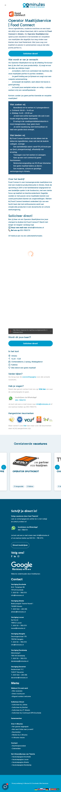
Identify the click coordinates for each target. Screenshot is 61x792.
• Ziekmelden (16, 748)
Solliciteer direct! (30, 54)
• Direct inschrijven (18, 694)
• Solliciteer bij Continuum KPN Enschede (26, 713)
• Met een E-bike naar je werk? (22, 729)
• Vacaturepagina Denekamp (21, 765)
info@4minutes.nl (43, 404)
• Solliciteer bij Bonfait (19, 707)
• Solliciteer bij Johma (19, 705)
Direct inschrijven (20, 545)
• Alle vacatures (16, 691)
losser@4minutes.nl (18, 628)
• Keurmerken (16, 732)
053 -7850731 (20, 400)
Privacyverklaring (17, 783)
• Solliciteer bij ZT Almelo (20, 710)
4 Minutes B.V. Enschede (30, 783)
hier (25, 426)
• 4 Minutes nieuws (18, 738)
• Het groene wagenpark (19, 727)
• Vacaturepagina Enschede (21, 757)
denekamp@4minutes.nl (19, 661)
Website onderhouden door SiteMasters (25, 574)
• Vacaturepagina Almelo (20, 762)
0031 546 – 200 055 (20, 609)
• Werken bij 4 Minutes (19, 735)
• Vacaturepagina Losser (20, 759)
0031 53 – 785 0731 (20, 593)
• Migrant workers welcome (21, 696)
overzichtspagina (29, 377)
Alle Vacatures (43, 783)
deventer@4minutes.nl (19, 678)
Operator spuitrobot (26, 471)
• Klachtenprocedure (18, 746)
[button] (57, 467)
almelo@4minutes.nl (18, 612)
